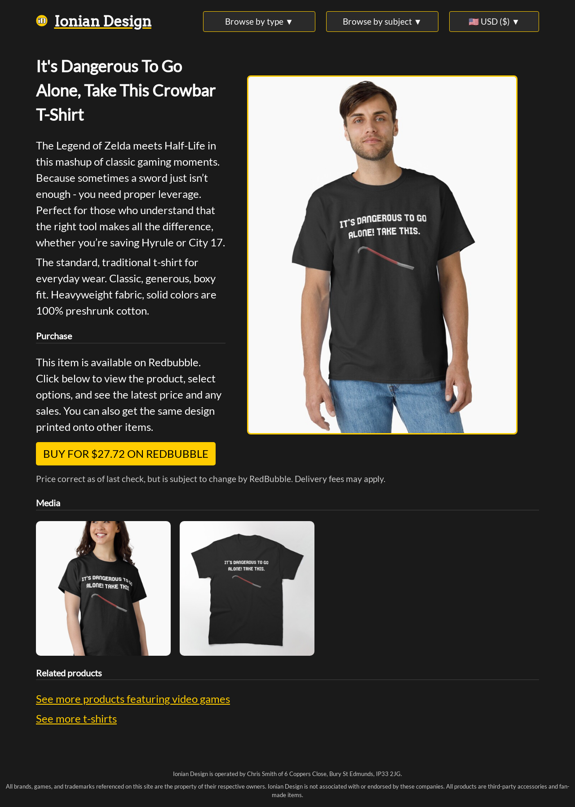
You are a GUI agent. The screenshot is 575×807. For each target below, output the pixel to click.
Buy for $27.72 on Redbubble (125, 453)
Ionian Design (93, 21)
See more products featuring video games (133, 698)
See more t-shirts (76, 718)
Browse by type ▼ (259, 21)
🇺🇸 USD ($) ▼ (494, 21)
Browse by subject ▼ (382, 21)
